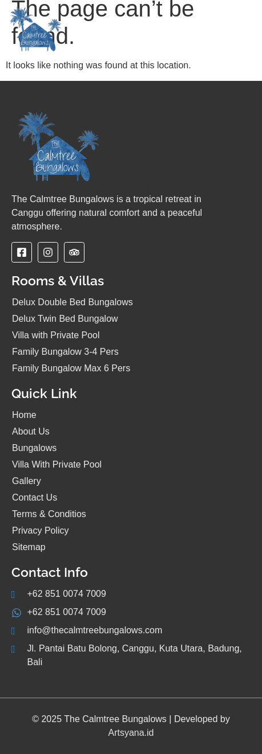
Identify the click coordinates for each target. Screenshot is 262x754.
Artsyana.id (131, 732)
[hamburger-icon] (239, 35)
